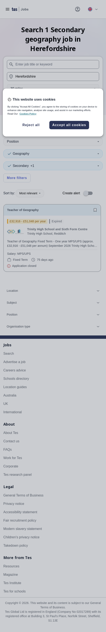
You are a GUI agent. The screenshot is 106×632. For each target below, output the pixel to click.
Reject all (31, 125)
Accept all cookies (69, 125)
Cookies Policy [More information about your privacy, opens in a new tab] (27, 114)
